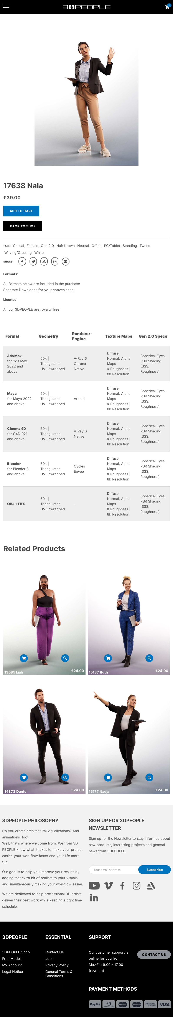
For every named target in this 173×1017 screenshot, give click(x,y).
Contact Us (54, 952)
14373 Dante (15, 791)
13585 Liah (13, 672)
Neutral (83, 245)
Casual (18, 245)
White (39, 252)
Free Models (12, 958)
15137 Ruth (98, 672)
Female (32, 245)
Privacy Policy (57, 965)
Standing (130, 245)
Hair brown (65, 245)
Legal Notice (12, 971)
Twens (145, 245)
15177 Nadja (99, 791)
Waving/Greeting (18, 252)
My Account (12, 965)
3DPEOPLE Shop (16, 952)
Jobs (49, 958)
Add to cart (21, 211)
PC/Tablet (112, 245)
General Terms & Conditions (58, 973)
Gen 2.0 (47, 245)
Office (96, 245)
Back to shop (23, 226)
